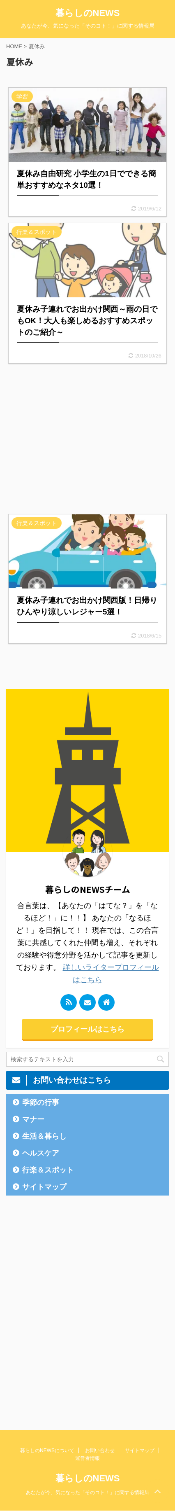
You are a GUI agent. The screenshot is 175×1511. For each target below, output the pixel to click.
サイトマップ (44, 1187)
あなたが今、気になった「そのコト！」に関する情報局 (87, 1492)
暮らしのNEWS (87, 13)
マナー (33, 1119)
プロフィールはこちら (87, 1029)
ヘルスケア (40, 1153)
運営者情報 (87, 1458)
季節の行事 (40, 1102)
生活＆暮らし (44, 1136)
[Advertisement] (87, 439)
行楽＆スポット (48, 1170)
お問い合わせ (100, 1450)
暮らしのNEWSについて (47, 1450)
